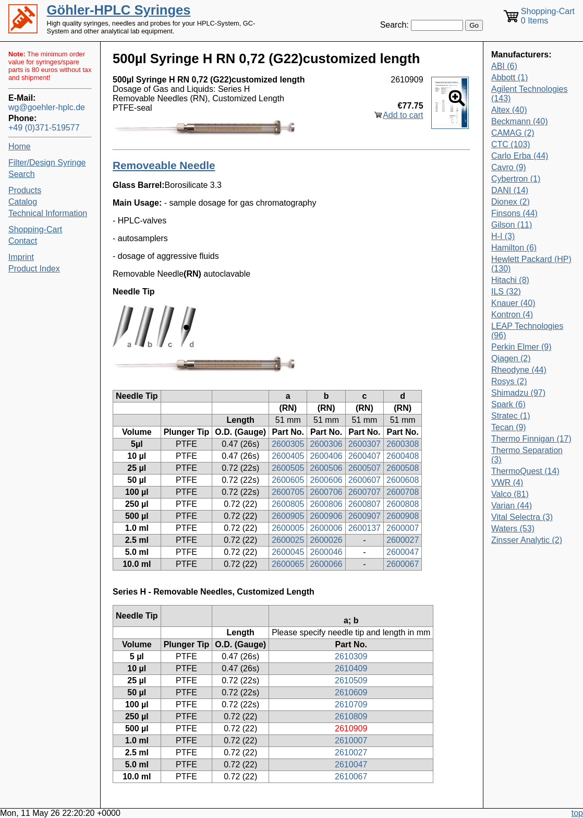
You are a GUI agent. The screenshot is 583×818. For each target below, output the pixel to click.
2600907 (364, 516)
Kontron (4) (512, 314)
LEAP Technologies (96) (527, 331)
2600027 (402, 540)
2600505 (288, 468)
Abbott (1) (509, 77)
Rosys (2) (509, 381)
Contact (22, 240)
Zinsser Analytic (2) (526, 540)
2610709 (351, 704)
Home (19, 146)
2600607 (364, 480)
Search (21, 174)
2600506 (326, 468)
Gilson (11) (511, 224)
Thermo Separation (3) (527, 455)
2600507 (364, 468)
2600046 (326, 552)
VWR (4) (507, 482)
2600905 (288, 516)
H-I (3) (503, 236)
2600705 (288, 492)
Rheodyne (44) (518, 369)
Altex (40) (509, 109)
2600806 (326, 504)
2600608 (402, 480)
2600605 (288, 480)
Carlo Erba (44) (519, 155)
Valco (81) (510, 494)
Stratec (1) (510, 415)
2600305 (288, 444)
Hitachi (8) (510, 280)
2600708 (402, 492)
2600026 (326, 540)
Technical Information (47, 213)
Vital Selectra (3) (522, 517)
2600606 (326, 480)
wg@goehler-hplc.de (46, 107)
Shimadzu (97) (518, 392)
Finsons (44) (514, 213)
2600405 (288, 456)
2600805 (288, 504)
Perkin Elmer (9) (521, 346)
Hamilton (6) (514, 247)
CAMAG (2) (513, 132)
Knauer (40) (513, 303)
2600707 (364, 492)
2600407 (364, 456)
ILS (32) (506, 291)
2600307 (364, 444)
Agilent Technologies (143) (529, 94)
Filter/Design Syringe (47, 162)
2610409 (351, 668)
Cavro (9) (508, 167)
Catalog (22, 201)
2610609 (351, 692)
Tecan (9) (508, 427)
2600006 (326, 528)
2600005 (288, 528)
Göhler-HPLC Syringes (119, 10)
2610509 (351, 680)
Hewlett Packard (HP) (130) (531, 264)
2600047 (402, 552)
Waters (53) (513, 528)
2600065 (288, 564)
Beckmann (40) (519, 121)
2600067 (402, 564)
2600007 (402, 528)
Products (24, 190)
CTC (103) (510, 144)
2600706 (326, 492)
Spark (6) (508, 404)
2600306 (326, 444)
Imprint (21, 257)
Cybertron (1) (515, 178)
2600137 (364, 528)
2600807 (364, 504)
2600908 (402, 516)
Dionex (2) (510, 201)
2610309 (351, 656)
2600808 (402, 504)
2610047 (351, 764)
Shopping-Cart (35, 229)
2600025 (288, 540)
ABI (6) (504, 66)
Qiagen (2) (511, 358)
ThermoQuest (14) (525, 471)
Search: (394, 24)
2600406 (326, 456)
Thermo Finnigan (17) (531, 438)
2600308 (402, 444)
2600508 (402, 468)
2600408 (402, 456)
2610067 (351, 776)
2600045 (288, 552)
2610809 (351, 716)
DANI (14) (509, 190)
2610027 (351, 752)
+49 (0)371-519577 (44, 127)
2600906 (326, 516)
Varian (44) (511, 505)
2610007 (351, 740)
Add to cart (403, 115)
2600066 (326, 564)
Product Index (34, 268)
